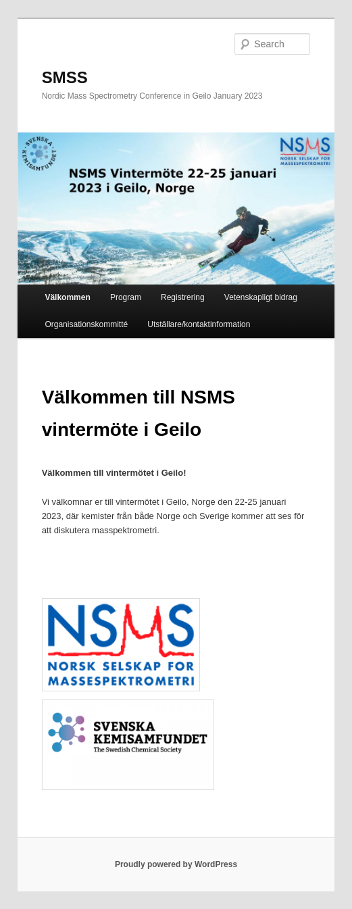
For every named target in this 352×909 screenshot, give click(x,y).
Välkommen (67, 297)
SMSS (65, 77)
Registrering (183, 297)
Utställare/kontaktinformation (198, 324)
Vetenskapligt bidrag (260, 297)
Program (125, 297)
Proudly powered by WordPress (176, 864)
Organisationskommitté (86, 324)
